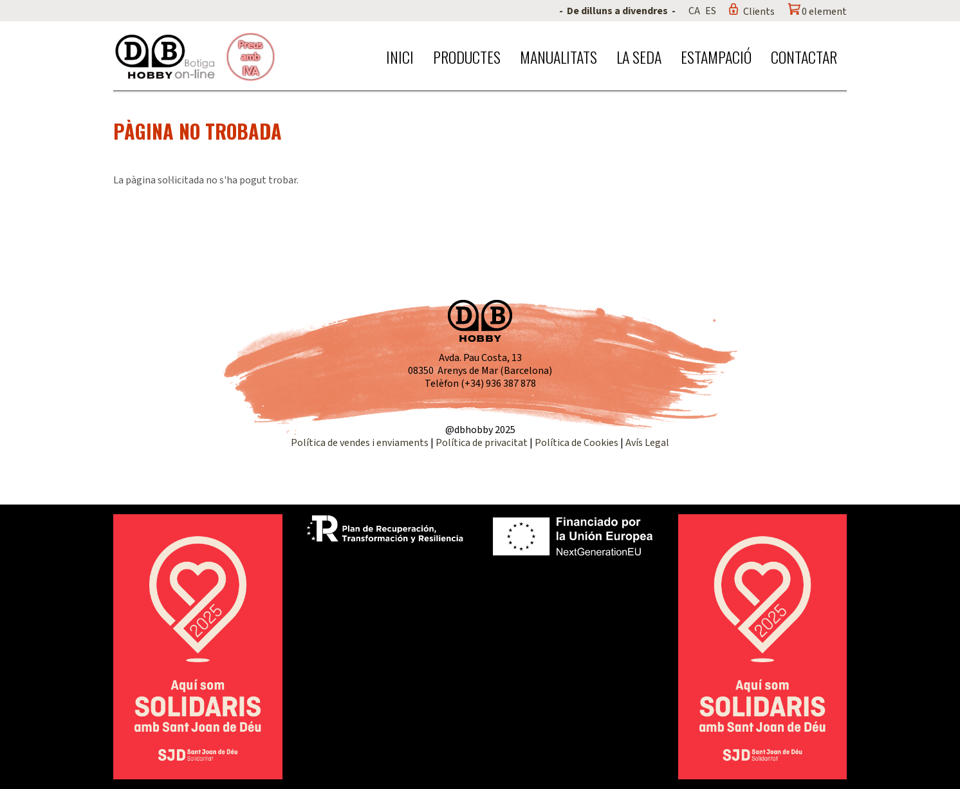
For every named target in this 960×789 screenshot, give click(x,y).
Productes (467, 56)
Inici (400, 56)
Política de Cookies (576, 443)
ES (710, 11)
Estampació (716, 56)
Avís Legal (647, 443)
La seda (638, 56)
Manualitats (558, 56)
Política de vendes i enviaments (360, 443)
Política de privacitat (482, 443)
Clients (759, 12)
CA (694, 11)
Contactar (804, 56)
